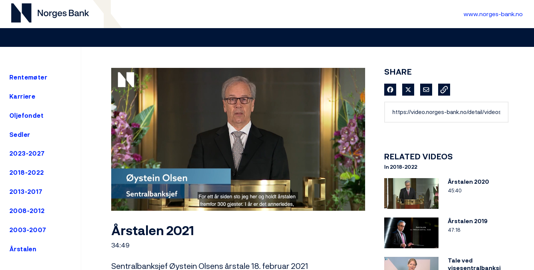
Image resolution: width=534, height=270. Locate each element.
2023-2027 (27, 153)
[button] (444, 90)
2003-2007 (27, 229)
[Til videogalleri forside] (50, 14)
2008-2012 (27, 210)
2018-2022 (26, 172)
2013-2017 (26, 191)
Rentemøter (28, 77)
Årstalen (22, 249)
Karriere (22, 96)
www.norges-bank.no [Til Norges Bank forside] (493, 13)
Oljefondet (26, 115)
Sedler (19, 134)
